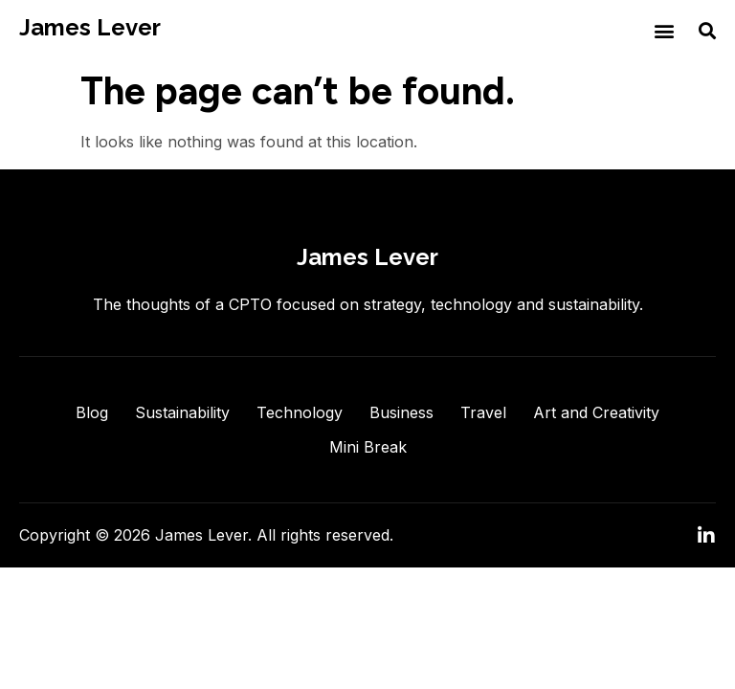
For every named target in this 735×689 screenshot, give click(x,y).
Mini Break (368, 446)
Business (401, 412)
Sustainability (182, 412)
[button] (663, 30)
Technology (299, 412)
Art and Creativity (596, 412)
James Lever (90, 27)
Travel (483, 412)
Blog (92, 412)
